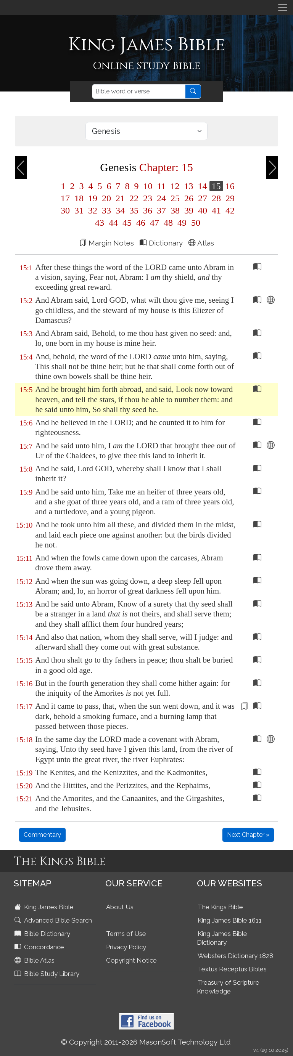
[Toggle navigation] (282, 7)
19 (93, 198)
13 (189, 186)
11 (161, 186)
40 (202, 210)
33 (106, 210)
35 (134, 210)
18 (79, 198)
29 (229, 198)
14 (202, 186)
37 (161, 210)
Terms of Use (126, 933)
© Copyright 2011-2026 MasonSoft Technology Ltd (146, 1042)
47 (154, 223)
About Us (120, 907)
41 (216, 210)
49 (182, 223)
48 (168, 223)
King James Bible (44, 907)
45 (127, 223)
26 (189, 198)
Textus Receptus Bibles (232, 969)
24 (161, 198)
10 (148, 186)
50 (194, 223)
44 (113, 223)
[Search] (138, 91)
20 (106, 198)
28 (216, 198)
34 (120, 210)
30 (65, 210)
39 (189, 210)
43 (99, 223)
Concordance (40, 947)
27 (202, 198)
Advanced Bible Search (53, 920)
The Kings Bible (220, 907)
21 (120, 198)
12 (175, 186)
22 (134, 198)
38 (175, 210)
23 (148, 198)
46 (141, 223)
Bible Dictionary (43, 933)
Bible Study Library (47, 973)
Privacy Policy (126, 947)
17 (65, 198)
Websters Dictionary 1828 (235, 956)
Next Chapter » (248, 834)
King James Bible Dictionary (222, 938)
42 (229, 210)
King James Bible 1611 (230, 920)
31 (79, 210)
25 (175, 198)
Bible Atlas (35, 960)
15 (216, 186)
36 (148, 210)
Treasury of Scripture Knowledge (228, 987)
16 (229, 186)
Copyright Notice (131, 960)
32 (93, 210)
